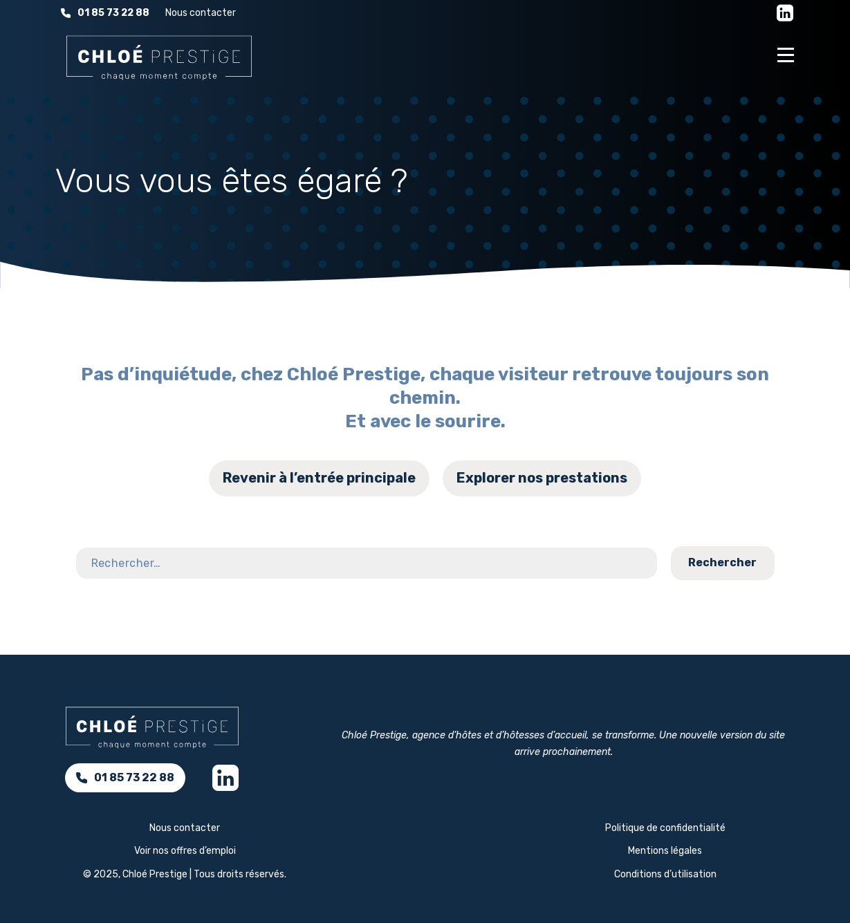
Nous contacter (200, 13)
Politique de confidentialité (665, 828)
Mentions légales (665, 851)
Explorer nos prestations (541, 477)
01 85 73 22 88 (105, 13)
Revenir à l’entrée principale (319, 477)
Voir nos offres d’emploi (185, 851)
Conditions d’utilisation (665, 874)
